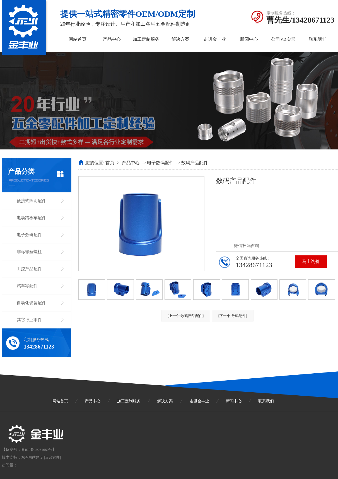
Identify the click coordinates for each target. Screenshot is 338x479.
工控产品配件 (29, 269)
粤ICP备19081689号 (36, 449)
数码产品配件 (194, 162)
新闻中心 (249, 39)
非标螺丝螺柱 (29, 252)
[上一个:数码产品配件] (186, 316)
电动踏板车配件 (31, 218)
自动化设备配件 (31, 303)
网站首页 (77, 39)
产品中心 (112, 39)
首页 (109, 162)
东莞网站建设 (32, 457)
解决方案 (180, 39)
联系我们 (318, 39)
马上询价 (311, 261)
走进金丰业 (215, 39)
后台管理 (52, 457)
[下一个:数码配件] (232, 316)
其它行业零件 (29, 320)
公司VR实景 (283, 39)
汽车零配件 (27, 286)
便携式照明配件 (31, 201)
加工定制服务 (146, 39)
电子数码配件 (29, 235)
